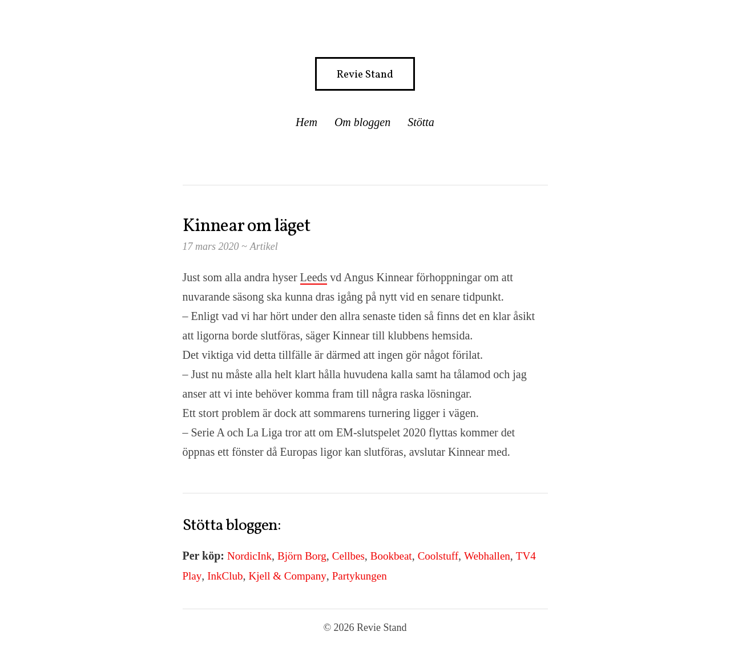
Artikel (264, 246)
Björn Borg (301, 556)
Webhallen (487, 556)
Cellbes (348, 556)
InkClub (225, 576)
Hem (306, 122)
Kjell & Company (287, 576)
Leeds (314, 277)
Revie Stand (365, 74)
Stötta (421, 122)
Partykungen (359, 576)
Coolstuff (438, 556)
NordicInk (249, 556)
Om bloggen (362, 122)
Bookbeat (391, 556)
